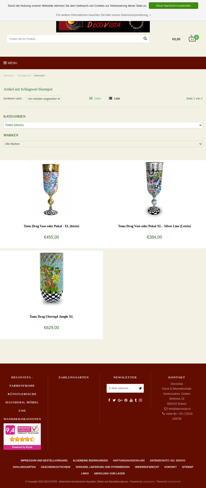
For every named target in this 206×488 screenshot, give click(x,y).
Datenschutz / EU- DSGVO (167, 460)
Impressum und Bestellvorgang (44, 460)
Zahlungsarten (24, 467)
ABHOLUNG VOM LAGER (109, 473)
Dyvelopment (174, 481)
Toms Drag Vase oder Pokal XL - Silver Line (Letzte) (154, 226)
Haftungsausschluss (129, 460)
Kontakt (170, 467)
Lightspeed (148, 481)
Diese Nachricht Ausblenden (173, 5)
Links (85, 473)
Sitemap (187, 467)
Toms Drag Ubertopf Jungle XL (52, 316)
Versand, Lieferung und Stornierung (103, 467)
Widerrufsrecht (147, 467)
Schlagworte (24, 75)
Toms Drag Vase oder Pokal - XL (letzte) (51, 226)
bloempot (39, 75)
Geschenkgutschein (55, 467)
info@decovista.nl (180, 408)
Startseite (8, 75)
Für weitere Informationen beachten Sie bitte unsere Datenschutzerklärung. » (103, 15)
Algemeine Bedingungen (90, 460)
